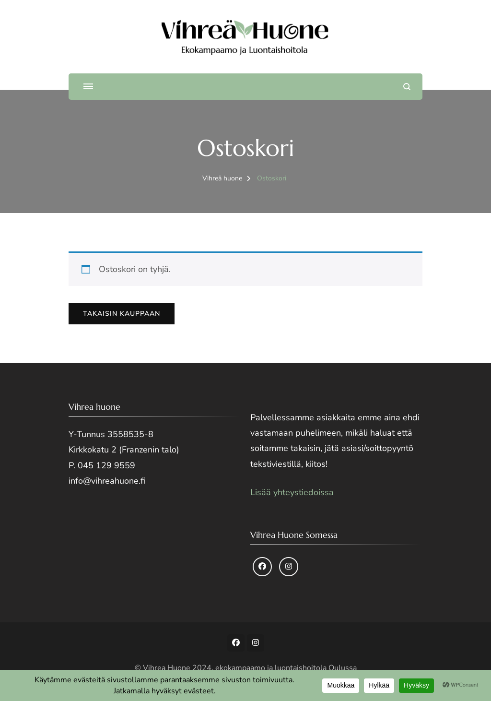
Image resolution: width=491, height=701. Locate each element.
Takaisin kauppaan (121, 313)
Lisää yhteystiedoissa (292, 492)
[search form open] (407, 86)
